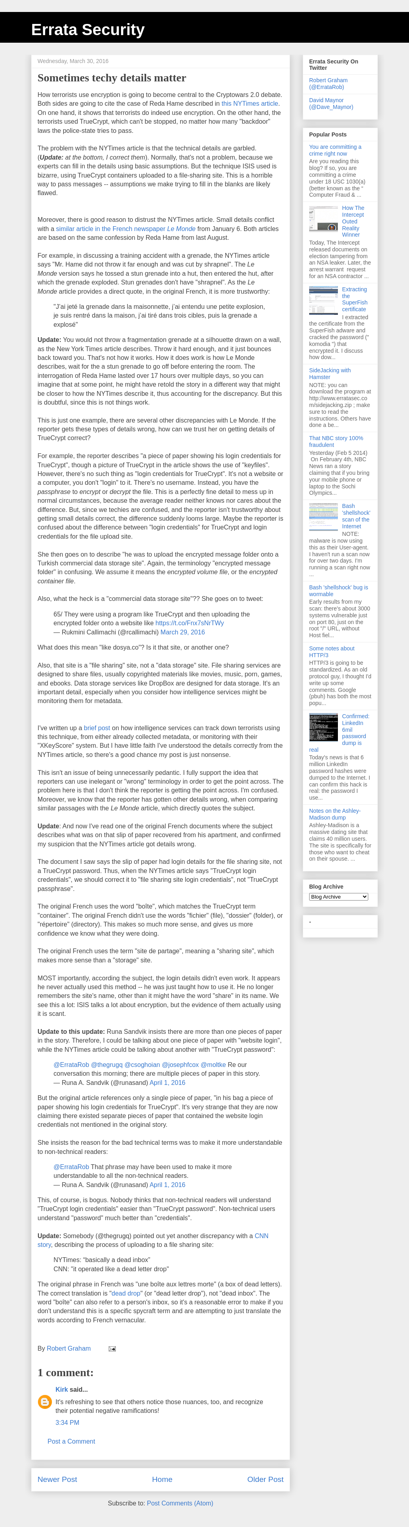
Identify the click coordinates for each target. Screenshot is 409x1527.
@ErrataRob (71, 1064)
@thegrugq (107, 1064)
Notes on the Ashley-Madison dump (335, 814)
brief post (97, 728)
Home (162, 1479)
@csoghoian (142, 1064)
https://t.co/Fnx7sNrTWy (189, 623)
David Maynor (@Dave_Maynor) (331, 103)
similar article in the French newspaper (126, 228)
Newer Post (57, 1479)
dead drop (125, 1293)
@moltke (213, 1064)
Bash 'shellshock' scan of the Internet (356, 516)
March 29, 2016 (183, 632)
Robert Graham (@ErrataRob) (328, 83)
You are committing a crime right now (335, 150)
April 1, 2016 (167, 1082)
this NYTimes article (250, 103)
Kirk (62, 1389)
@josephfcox (180, 1064)
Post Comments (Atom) (180, 1503)
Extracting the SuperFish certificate (355, 299)
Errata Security (88, 29)
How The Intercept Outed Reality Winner (353, 221)
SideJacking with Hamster (330, 373)
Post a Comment (71, 1441)
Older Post (265, 1479)
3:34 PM (67, 1422)
